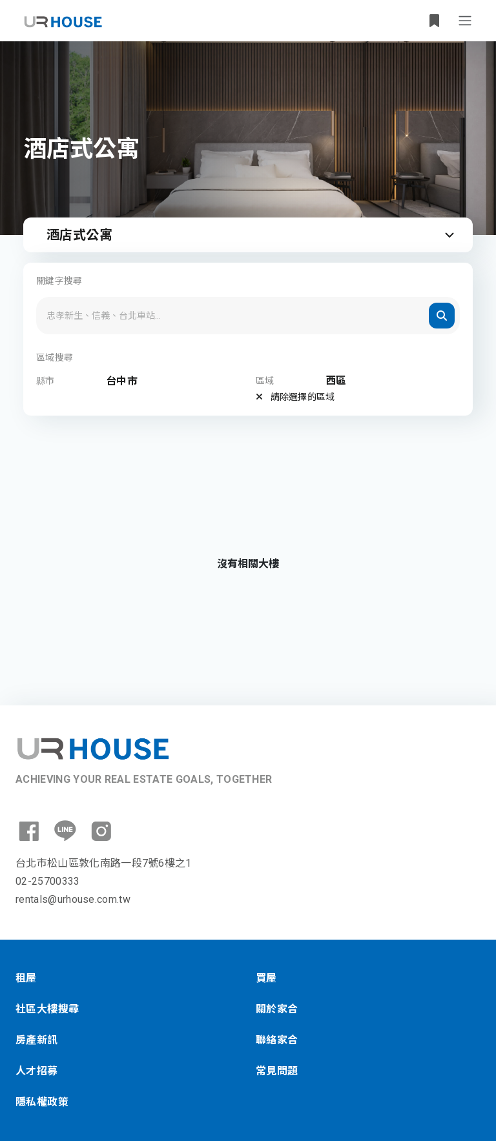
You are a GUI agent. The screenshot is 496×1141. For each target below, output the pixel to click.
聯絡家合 (277, 1040)
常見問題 (277, 1071)
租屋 (26, 978)
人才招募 (37, 1071)
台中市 (122, 381)
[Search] (248, 315)
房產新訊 (37, 1040)
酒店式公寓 (251, 235)
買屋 (266, 978)
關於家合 (277, 1009)
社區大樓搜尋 (47, 1009)
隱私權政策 (42, 1102)
